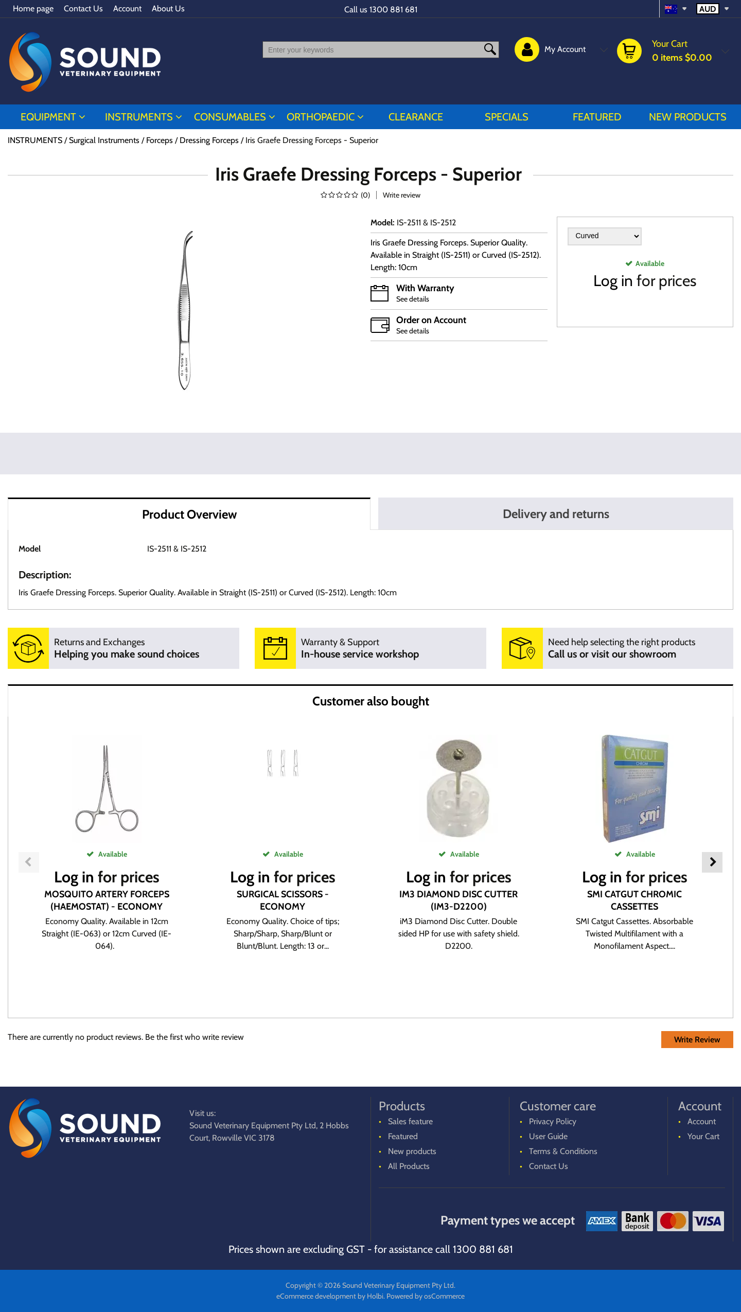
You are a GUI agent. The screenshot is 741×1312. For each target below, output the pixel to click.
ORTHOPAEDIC (321, 117)
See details (412, 299)
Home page (33, 8)
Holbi (375, 1296)
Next (712, 862)
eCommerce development (316, 1296)
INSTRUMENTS (139, 117)
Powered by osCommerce (425, 1296)
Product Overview (189, 514)
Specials (506, 117)
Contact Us (83, 8)
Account (127, 8)
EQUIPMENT (48, 117)
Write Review (697, 1039)
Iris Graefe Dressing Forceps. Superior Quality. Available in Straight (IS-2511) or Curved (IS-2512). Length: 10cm (455, 255)
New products (688, 117)
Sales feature (410, 1121)
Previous (29, 862)
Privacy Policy (552, 1121)
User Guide (548, 1136)
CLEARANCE (416, 117)
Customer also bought (370, 701)
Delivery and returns (556, 513)
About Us (168, 8)
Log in (613, 280)
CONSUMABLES (230, 117)
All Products (409, 1166)
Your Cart (703, 1136)
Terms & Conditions (563, 1151)
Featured (597, 117)
